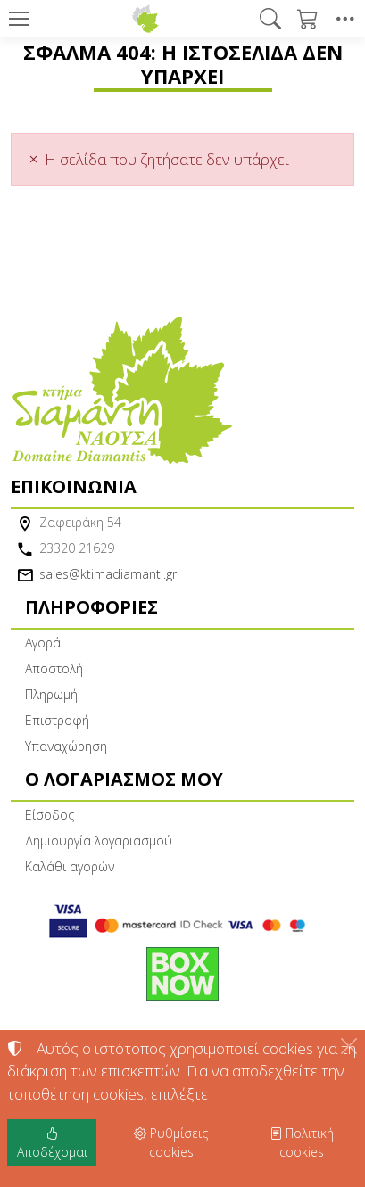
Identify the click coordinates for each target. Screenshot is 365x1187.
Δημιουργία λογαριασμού (98, 840)
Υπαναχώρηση (66, 746)
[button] (271, 18)
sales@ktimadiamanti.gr (108, 573)
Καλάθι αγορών (69, 866)
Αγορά (43, 642)
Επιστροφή (57, 720)
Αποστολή (54, 668)
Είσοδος (49, 814)
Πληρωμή (51, 694)
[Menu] (18, 18)
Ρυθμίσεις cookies (171, 1142)
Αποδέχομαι (52, 1142)
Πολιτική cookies (302, 1142)
